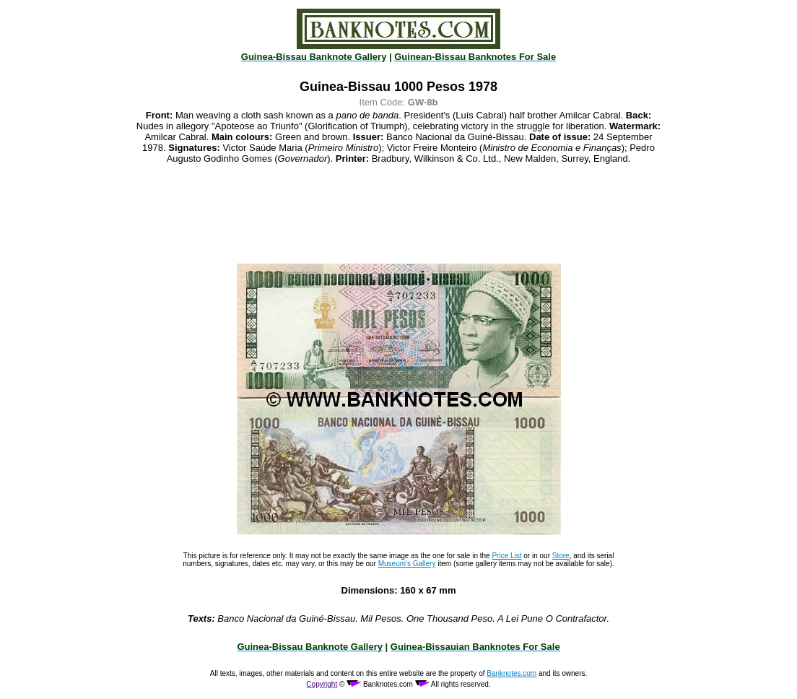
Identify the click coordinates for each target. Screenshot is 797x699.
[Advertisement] (398, 213)
